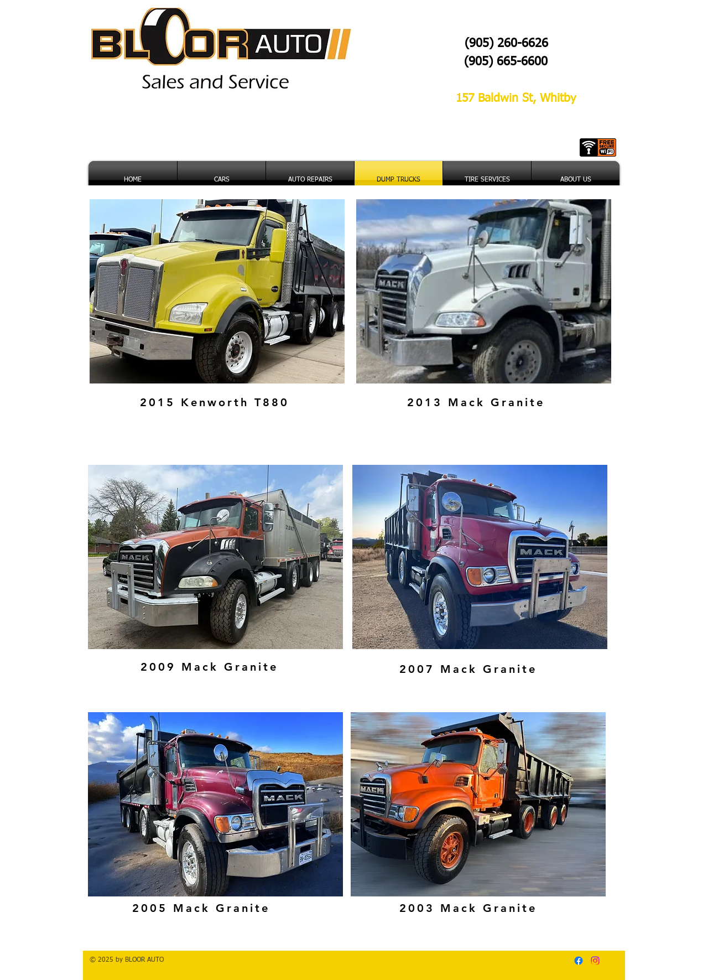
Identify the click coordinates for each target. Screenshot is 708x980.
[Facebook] (578, 960)
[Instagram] (595, 960)
